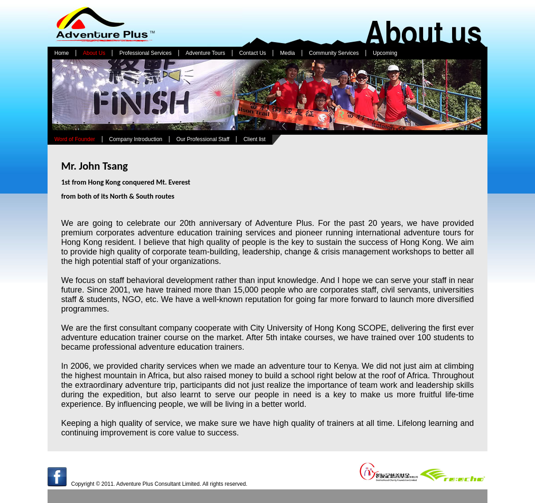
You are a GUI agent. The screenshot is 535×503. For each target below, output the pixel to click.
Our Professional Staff (202, 139)
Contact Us (252, 53)
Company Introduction (135, 139)
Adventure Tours (205, 53)
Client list (254, 139)
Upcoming (385, 53)
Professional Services (145, 53)
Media (287, 53)
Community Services (334, 53)
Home (61, 53)
